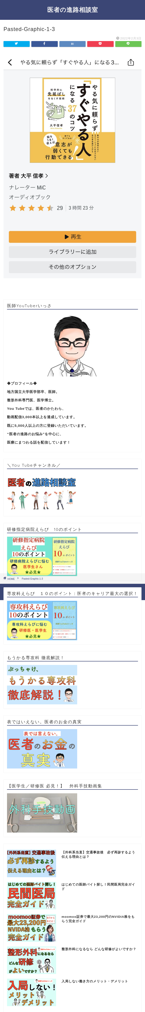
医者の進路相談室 (72, 9)
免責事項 (89, 589)
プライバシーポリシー (63, 589)
